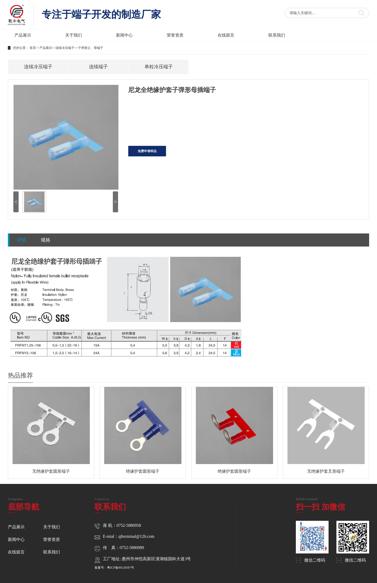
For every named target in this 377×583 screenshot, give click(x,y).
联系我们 (276, 35)
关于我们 (73, 35)
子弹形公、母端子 (90, 48)
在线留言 (226, 35)
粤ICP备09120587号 (120, 567)
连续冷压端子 (65, 48)
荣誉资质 (175, 35)
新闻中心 (124, 35)
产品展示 (22, 35)
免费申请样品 (147, 151)
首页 (33, 48)
